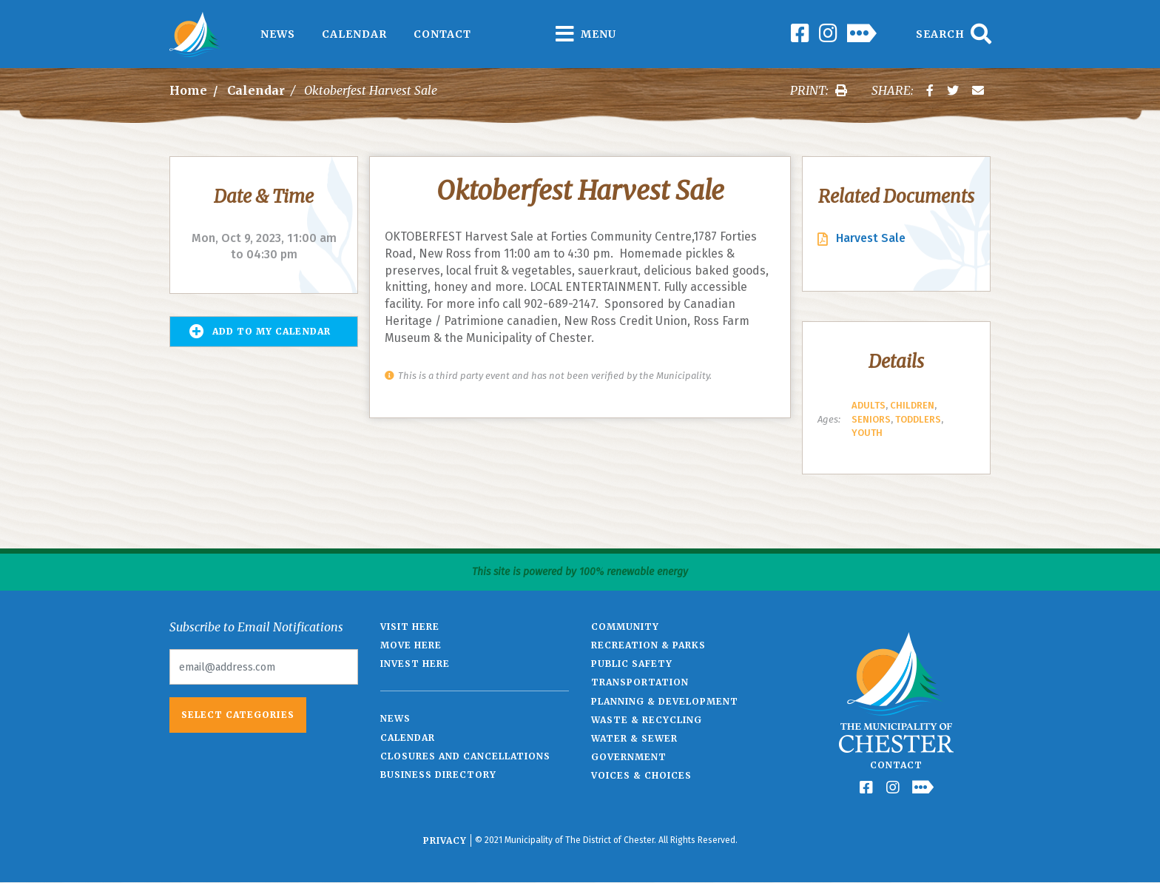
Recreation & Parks (648, 645)
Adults (869, 405)
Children (912, 405)
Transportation (640, 682)
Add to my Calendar (260, 331)
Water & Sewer (634, 738)
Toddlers (918, 419)
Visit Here (409, 626)
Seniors (871, 419)
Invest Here (415, 663)
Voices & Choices (641, 775)
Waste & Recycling (646, 719)
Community (625, 626)
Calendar (354, 34)
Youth (867, 432)
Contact (442, 34)
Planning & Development (664, 701)
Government (629, 756)
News (277, 34)
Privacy (445, 840)
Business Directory (438, 774)
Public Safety (631, 663)
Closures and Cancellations (465, 756)
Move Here (411, 645)
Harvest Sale (871, 238)
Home (188, 90)
